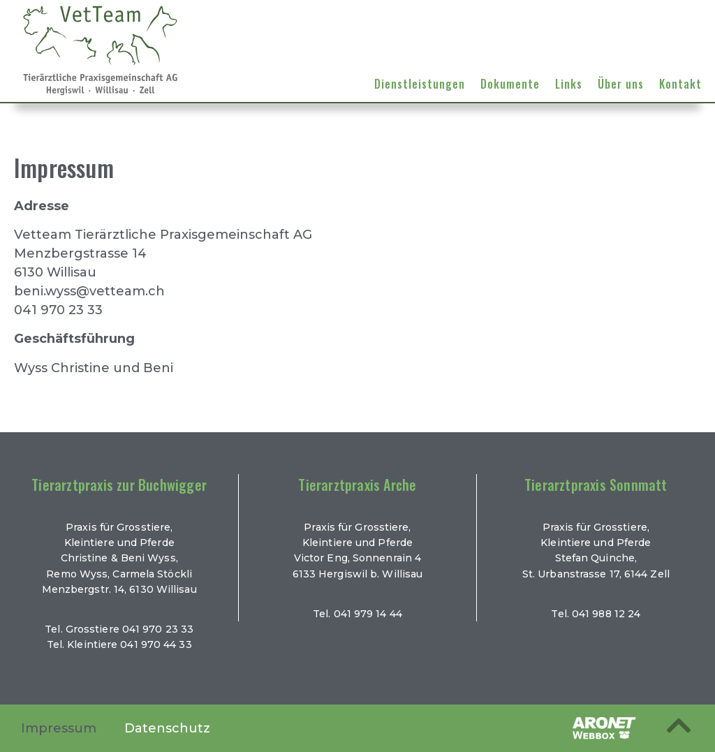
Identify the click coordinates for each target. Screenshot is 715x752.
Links (568, 83)
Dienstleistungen (419, 83)
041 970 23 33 (157, 629)
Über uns (621, 83)
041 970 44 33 (155, 644)
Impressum (58, 728)
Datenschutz (167, 728)
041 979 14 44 (368, 613)
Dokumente (510, 83)
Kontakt (680, 83)
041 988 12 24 (606, 613)
